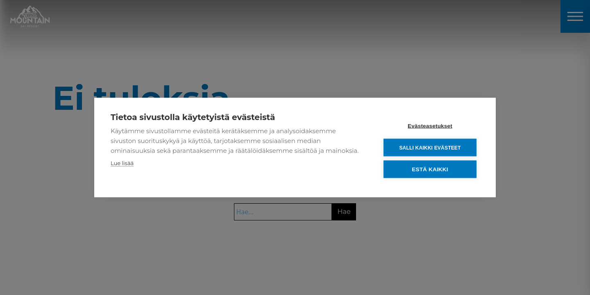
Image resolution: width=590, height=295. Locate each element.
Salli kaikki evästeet (430, 147)
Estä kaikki (430, 169)
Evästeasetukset (430, 126)
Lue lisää (122, 163)
